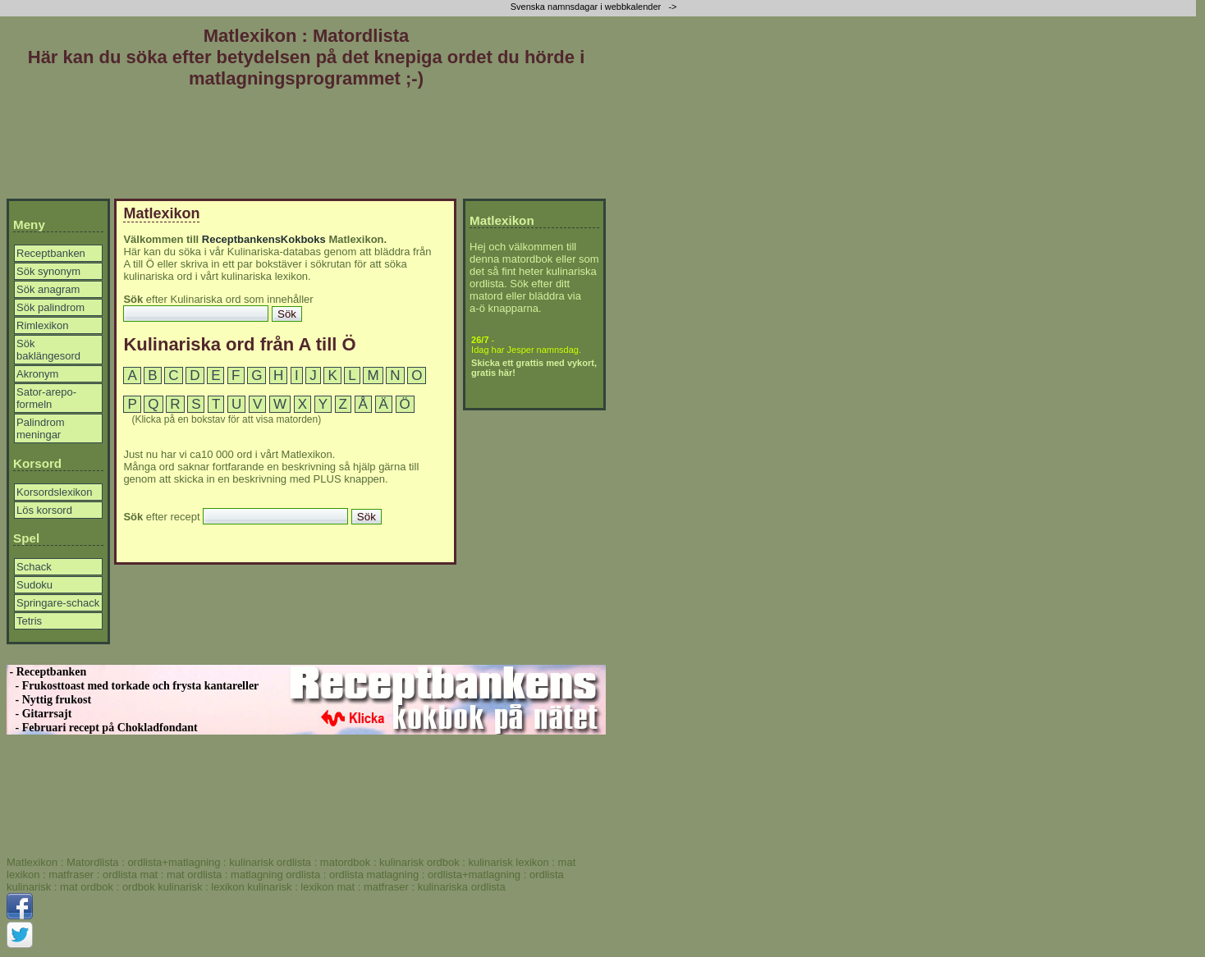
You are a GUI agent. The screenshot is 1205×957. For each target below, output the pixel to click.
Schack (34, 567)
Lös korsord (44, 510)
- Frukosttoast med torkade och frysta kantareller (133, 686)
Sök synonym (48, 271)
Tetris (29, 621)
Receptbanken (50, 253)
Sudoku (34, 585)
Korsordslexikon (54, 492)
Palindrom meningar (40, 428)
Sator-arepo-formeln (46, 398)
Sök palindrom (50, 307)
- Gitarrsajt (39, 713)
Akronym (37, 374)
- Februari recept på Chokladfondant (102, 727)
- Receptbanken (46, 672)
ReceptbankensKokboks (264, 239)
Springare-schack (57, 603)
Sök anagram (48, 289)
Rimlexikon (42, 325)
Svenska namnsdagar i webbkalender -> (595, 6)
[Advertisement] (306, 147)
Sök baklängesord (48, 349)
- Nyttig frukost (49, 700)
